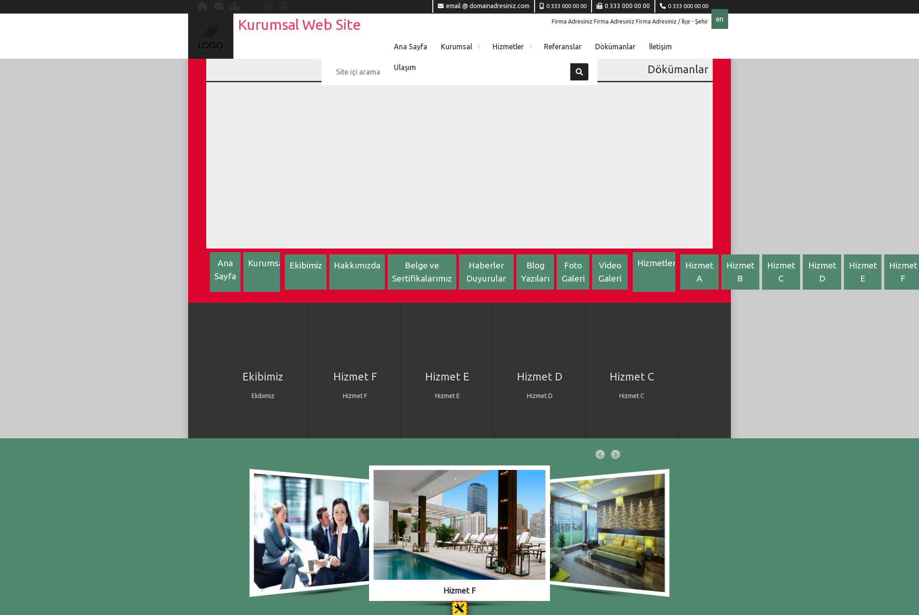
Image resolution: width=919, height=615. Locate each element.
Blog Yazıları (535, 271)
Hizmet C (781, 271)
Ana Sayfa (410, 46)
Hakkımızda (357, 265)
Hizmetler (508, 46)
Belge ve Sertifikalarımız (422, 271)
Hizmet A (699, 271)
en (720, 19)
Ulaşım (405, 67)
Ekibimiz (305, 265)
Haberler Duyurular (486, 271)
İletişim (660, 46)
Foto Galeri (573, 271)
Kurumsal (456, 46)
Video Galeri (609, 271)
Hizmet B (740, 271)
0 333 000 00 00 (688, 6)
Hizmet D (822, 271)
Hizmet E (863, 271)
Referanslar (563, 46)
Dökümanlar (615, 46)
